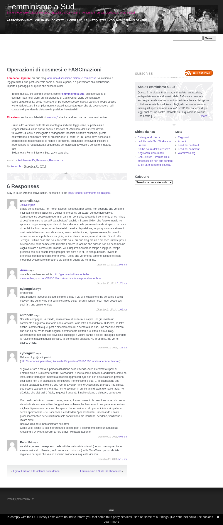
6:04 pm (122, 436)
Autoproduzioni (41, 42)
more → (205, 116)
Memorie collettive (48, 46)
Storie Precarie (145, 54)
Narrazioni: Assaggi (129, 46)
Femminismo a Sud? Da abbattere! (100, 471)
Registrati (200, 20)
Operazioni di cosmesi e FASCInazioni (54, 70)
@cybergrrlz (28, 204)
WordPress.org (186, 153)
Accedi (212, 20)
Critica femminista (92, 42)
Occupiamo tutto (26, 50)
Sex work (103, 54)
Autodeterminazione (18, 42)
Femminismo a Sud (40, 6)
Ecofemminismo (127, 42)
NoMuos (164, 46)
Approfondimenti (19, 20)
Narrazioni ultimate (105, 46)
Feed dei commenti (189, 149)
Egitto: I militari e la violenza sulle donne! (36, 471)
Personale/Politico (105, 50)
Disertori (111, 42)
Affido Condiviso (48, 38)
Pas (76, 50)
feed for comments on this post (89, 192)
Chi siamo (42, 20)
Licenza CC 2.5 (77, 20)
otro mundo (64, 50)
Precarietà (125, 50)
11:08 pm (122, 309)
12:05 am (122, 264)
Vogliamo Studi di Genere (128, 20)
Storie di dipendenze (123, 54)
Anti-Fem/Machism (103, 38)
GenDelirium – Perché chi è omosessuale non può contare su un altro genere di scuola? (155, 160)
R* (32, 499)
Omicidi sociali (47, 50)
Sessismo (89, 54)
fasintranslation (161, 42)
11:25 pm (122, 283)
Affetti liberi (29, 38)
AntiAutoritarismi (125, 38)
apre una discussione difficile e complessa (71, 78)
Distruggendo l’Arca (149, 137)
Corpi (77, 42)
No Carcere (150, 46)
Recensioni (40, 54)
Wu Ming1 (53, 117)
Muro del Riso (83, 46)
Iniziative (30, 46)
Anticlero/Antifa (147, 38)
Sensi (77, 54)
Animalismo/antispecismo (74, 38)
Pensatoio (86, 50)
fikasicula (15, 166)
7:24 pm (122, 347)
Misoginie (67, 46)
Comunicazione (62, 42)
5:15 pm (122, 459)
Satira (52, 54)
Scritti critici (65, 54)
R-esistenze (140, 50)
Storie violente (15, 57)
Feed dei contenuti (188, 145)
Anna (24, 270)
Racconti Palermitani (19, 54)
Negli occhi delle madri (151, 153)
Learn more (111, 521)
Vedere (30, 57)
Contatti (58, 20)
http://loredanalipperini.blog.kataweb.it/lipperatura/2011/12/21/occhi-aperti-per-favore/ (70, 361)
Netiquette (98, 20)
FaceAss (144, 42)
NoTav (10, 50)
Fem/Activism (15, 46)
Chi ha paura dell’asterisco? (154, 149)
